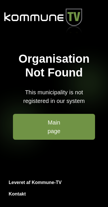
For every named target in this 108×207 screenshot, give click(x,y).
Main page (54, 126)
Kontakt (17, 193)
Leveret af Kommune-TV (35, 182)
